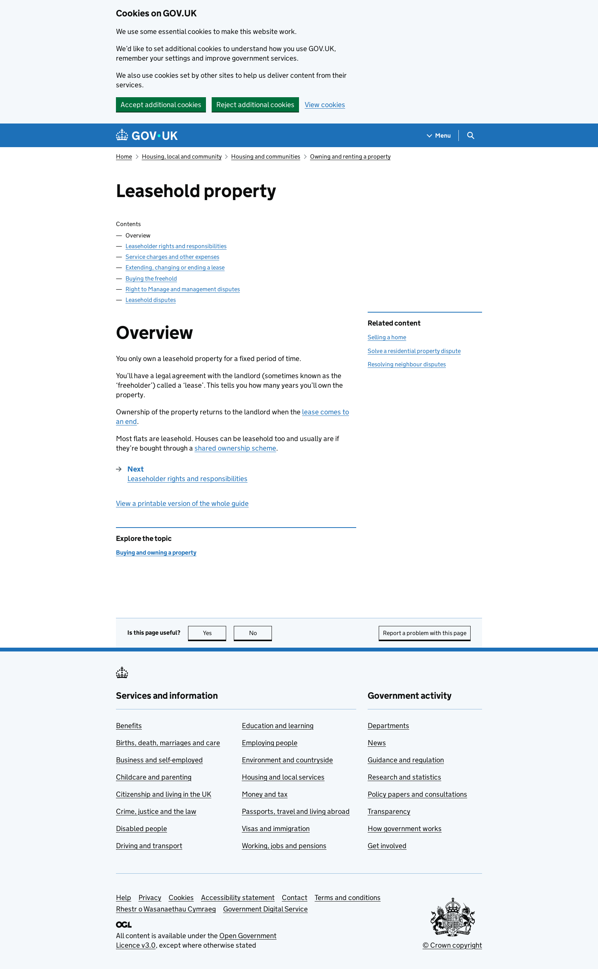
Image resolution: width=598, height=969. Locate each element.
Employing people (269, 742)
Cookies (181, 897)
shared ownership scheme (235, 448)
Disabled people (141, 828)
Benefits (129, 725)
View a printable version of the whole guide (182, 503)
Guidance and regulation (406, 760)
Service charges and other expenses (172, 256)
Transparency (389, 811)
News (377, 742)
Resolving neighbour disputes (407, 364)
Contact (294, 897)
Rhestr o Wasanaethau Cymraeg (166, 909)
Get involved (387, 845)
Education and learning (277, 725)
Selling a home (387, 337)
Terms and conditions (348, 897)
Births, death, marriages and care (168, 742)
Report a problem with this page (424, 633)
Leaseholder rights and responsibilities (176, 246)
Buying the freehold (151, 278)
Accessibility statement (238, 897)
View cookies (325, 104)
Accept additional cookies (161, 104)
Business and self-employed (159, 760)
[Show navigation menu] (439, 135)
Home (124, 156)
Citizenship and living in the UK (163, 794)
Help (123, 897)
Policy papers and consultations (417, 794)
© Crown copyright (452, 945)
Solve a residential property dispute (414, 351)
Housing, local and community (182, 156)
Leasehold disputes (150, 299)
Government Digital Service (265, 909)
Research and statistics (404, 777)
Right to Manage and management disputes (182, 289)
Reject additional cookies (255, 104)
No (260, 633)
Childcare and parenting (153, 777)
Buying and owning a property (156, 552)
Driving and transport (149, 845)
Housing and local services (283, 777)
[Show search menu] (470, 135)
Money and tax (265, 794)
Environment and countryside (287, 760)
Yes (215, 633)
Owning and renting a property (350, 156)
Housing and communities (265, 156)
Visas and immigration (276, 828)
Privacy (149, 897)
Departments (388, 725)
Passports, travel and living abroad (296, 811)
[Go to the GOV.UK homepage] (147, 135)
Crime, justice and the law (156, 811)
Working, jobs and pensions (284, 845)
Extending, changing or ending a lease (175, 267)
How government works (405, 828)
